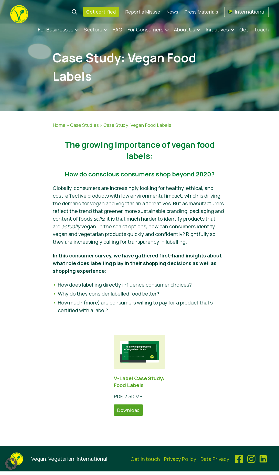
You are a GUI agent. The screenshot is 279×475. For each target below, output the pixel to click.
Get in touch (254, 29)
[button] (11, 464)
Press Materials (201, 12)
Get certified (101, 12)
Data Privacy (214, 459)
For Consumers (145, 29)
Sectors (93, 29)
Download (128, 410)
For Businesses (55, 29)
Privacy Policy (180, 459)
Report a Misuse (142, 12)
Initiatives (217, 29)
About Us (184, 29)
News (172, 12)
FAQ (117, 29)
